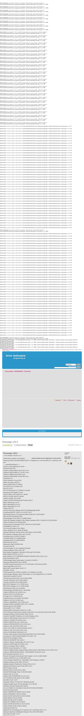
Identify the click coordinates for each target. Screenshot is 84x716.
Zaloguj (79, 400)
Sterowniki (27, 371)
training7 (9, 455)
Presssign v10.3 (10, 442)
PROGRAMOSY (19, 371)
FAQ (65, 400)
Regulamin (58, 400)
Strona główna (9, 371)
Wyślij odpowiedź (7, 445)
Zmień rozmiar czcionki (79, 371)
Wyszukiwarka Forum (74, 366)
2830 (67, 457)
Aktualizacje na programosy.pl (9, 349)
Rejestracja (71, 400)
